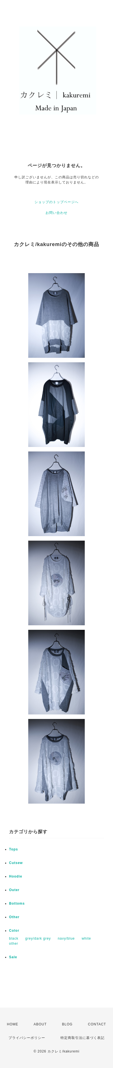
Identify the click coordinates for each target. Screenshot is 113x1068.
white (86, 938)
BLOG (67, 1024)
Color (14, 931)
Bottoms (17, 903)
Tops (13, 849)
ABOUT (40, 1024)
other (13, 944)
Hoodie (15, 876)
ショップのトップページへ (56, 202)
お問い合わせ (56, 213)
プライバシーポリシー (26, 1038)
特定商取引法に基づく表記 (82, 1038)
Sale (13, 957)
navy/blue (66, 938)
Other (14, 917)
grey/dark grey (38, 938)
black (13, 938)
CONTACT (97, 1024)
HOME (12, 1024)
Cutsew (16, 863)
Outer (14, 890)
